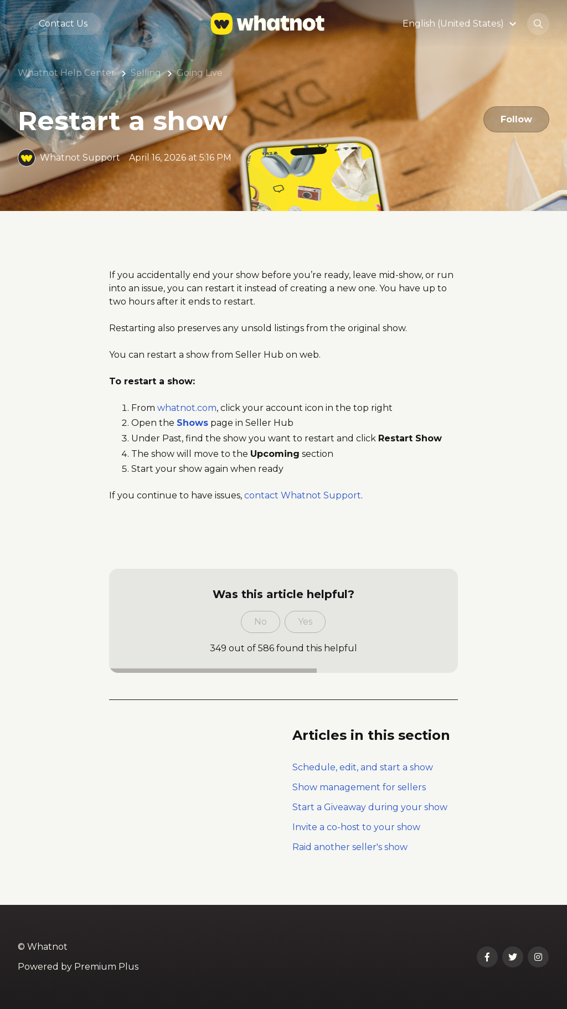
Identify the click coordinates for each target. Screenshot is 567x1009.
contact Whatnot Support (302, 495)
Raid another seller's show (350, 847)
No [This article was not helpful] (260, 621)
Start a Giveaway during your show (369, 807)
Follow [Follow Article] (516, 119)
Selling (146, 73)
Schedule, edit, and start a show (362, 767)
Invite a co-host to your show (356, 827)
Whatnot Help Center (66, 73)
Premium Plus (106, 966)
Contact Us (63, 24)
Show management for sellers (359, 787)
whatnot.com (187, 408)
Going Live (200, 73)
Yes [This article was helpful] (305, 621)
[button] (461, 24)
